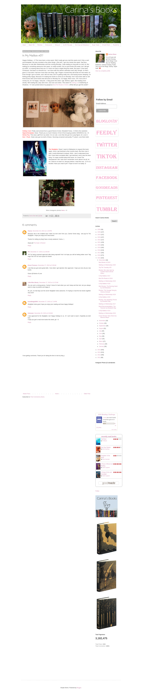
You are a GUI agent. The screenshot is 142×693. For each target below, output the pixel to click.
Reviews (39, 45)
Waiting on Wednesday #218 (107, 294)
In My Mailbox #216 (104, 283)
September (102, 326)
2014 (99, 350)
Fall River (103, 439)
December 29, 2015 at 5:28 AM (43, 313)
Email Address (101, 103)
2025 (99, 232)
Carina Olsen (112, 54)
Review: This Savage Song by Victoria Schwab (107, 291)
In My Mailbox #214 (104, 310)
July (100, 331)
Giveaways (48, 45)
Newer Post (26, 393)
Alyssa (30, 231)
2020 (99, 245)
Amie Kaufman (106, 449)
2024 (99, 234)
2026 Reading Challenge (106, 414)
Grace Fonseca (32, 265)
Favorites (116, 45)
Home (24, 45)
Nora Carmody (105, 459)
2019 (99, 247)
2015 (99, 258)
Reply (29, 245)
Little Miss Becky (33, 282)
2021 (99, 242)
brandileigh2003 (33, 301)
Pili (29, 252)
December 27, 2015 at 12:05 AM (39, 252)
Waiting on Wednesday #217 (107, 304)
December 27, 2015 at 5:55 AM (47, 265)
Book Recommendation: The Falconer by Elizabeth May (107, 307)
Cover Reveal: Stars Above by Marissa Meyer (107, 316)
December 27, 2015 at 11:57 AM (48, 282)
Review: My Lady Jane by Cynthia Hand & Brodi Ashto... (106, 271)
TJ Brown (104, 440)
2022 (99, 240)
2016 (99, 255)
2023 (99, 237)
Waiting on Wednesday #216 (107, 313)
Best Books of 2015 (104, 262)
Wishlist (57, 45)
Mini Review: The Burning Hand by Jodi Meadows (108, 287)
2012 (99, 355)
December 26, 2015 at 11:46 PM (42, 231)
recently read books (108, 436)
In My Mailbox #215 (104, 297)
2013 (99, 352)
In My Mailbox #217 (104, 276)
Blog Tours (95, 45)
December (102, 260)
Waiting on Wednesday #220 (107, 265)
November (102, 320)
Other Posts (106, 45)
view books (114, 429)
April (100, 338)
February (102, 344)
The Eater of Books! (39, 243)
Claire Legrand (106, 467)
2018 (99, 250)
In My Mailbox (67, 45)
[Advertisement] (56, 374)
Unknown (31, 313)
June (100, 333)
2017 (99, 252)
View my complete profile (102, 71)
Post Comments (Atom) (37, 397)
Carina (105, 417)
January (101, 346)
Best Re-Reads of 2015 (60, 85)
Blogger (79, 687)
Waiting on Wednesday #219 (107, 281)
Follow (97, 491)
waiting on (75, 82)
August (101, 328)
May (100, 336)
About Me (32, 45)
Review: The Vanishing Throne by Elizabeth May (108, 300)
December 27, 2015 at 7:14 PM (47, 301)
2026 (99, 229)
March (101, 341)
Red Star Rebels (106, 447)
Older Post (87, 393)
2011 (99, 357)
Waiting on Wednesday (82, 45)
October (101, 323)
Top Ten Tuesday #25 (105, 267)
